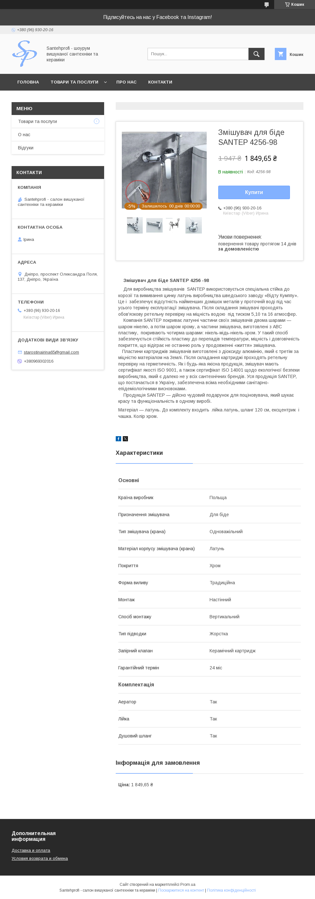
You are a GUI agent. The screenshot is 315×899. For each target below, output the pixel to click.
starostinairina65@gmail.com (51, 352)
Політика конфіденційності (231, 890)
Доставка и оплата (31, 850)
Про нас (126, 82)
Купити (254, 192)
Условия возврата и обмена (40, 858)
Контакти (160, 82)
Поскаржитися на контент (181, 890)
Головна (28, 82)
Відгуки (25, 147)
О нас (24, 134)
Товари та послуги (74, 82)
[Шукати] (256, 54)
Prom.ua (187, 884)
